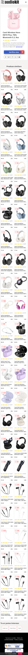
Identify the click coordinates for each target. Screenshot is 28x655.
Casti (19, 628)
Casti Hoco (13, 628)
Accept (20, 653)
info (12, 89)
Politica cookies (18, 639)
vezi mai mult (19, 47)
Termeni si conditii (11, 638)
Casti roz (5, 628)
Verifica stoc (16, 52)
